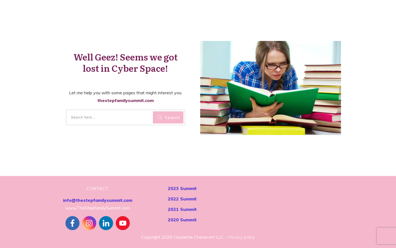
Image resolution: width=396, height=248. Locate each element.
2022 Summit (182, 199)
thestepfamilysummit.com (125, 100)
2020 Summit (182, 219)
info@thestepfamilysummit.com (97, 200)
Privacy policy (241, 237)
